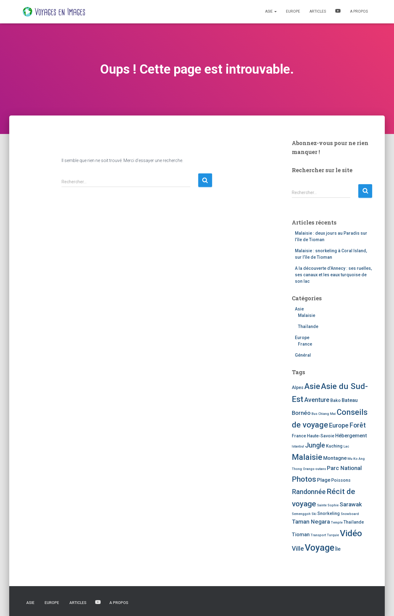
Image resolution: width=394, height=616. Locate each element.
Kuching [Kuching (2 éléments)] (334, 446)
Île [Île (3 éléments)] (337, 549)
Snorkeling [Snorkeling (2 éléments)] (328, 513)
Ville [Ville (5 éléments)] (298, 548)
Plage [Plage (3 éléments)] (323, 480)
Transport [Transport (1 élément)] (318, 535)
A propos (359, 11)
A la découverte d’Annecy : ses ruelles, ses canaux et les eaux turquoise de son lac (333, 275)
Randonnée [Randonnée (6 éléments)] (309, 492)
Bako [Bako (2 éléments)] (335, 400)
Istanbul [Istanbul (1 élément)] (298, 446)
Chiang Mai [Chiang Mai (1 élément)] (327, 414)
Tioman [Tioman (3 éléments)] (301, 534)
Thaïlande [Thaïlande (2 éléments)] (354, 522)
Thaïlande (308, 326)
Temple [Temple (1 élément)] (337, 523)
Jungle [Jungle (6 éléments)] (315, 445)
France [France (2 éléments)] (299, 435)
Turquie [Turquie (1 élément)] (333, 535)
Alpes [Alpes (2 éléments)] (298, 387)
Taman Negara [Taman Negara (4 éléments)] (311, 521)
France (305, 344)
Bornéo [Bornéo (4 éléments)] (301, 413)
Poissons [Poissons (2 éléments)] (341, 480)
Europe (293, 11)
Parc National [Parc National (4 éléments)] (344, 468)
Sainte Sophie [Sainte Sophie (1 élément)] (328, 505)
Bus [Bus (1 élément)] (314, 414)
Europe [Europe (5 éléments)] (338, 425)
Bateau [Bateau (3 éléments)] (350, 400)
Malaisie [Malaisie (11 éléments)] (307, 457)
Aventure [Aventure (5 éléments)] (316, 399)
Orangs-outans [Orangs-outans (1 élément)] (314, 469)
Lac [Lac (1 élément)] (346, 446)
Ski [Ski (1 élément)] (314, 514)
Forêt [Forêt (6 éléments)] (357, 425)
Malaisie (306, 315)
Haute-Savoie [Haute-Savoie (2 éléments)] (320, 435)
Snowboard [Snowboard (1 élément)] (350, 514)
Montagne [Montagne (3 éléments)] (335, 458)
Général (303, 355)
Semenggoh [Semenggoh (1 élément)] (301, 514)
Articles (317, 11)
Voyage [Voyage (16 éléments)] (319, 547)
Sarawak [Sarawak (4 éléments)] (351, 504)
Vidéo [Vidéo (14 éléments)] (351, 533)
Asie (271, 11)
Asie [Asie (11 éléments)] (312, 386)
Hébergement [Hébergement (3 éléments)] (351, 436)
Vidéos (338, 11)
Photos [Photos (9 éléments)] (304, 479)
